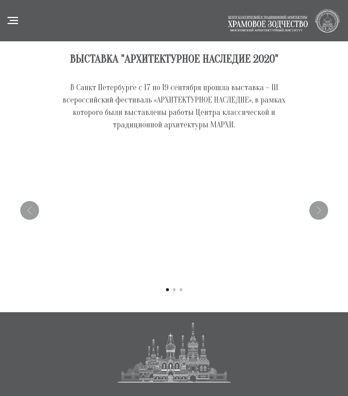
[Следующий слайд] (318, 210)
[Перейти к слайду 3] (180, 289)
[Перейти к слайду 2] (174, 289)
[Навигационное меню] (13, 20)
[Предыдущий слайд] (29, 210)
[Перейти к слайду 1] (167, 289)
